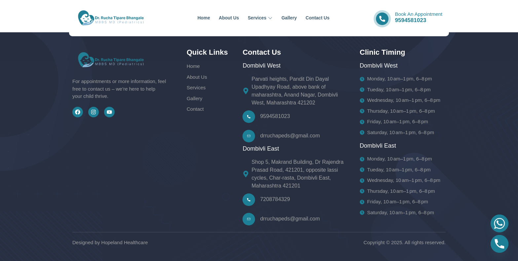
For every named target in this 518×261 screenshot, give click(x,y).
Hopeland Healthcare (124, 242)
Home (186, 18)
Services (260, 18)
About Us (220, 18)
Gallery (299, 18)
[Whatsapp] (499, 223)
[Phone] (499, 244)
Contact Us (336, 18)
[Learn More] (409, 18)
